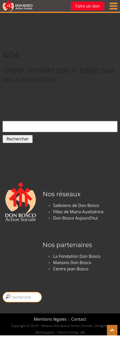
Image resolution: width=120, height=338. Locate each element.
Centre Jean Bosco (70, 269)
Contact (78, 319)
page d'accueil (93, 92)
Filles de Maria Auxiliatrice (78, 212)
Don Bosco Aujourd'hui (75, 218)
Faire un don (87, 6)
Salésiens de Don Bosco (76, 205)
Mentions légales (51, 319)
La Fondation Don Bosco (76, 256)
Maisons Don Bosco (72, 262)
